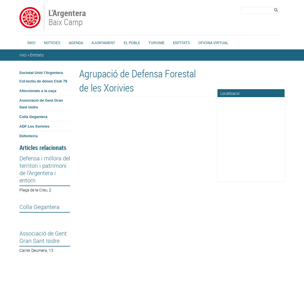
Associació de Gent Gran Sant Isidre (41, 103)
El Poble (132, 42)
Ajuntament (103, 42)
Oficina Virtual (213, 42)
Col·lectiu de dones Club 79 (43, 81)
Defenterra (28, 136)
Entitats (181, 42)
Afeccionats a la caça (38, 91)
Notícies (52, 42)
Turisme (156, 42)
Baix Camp (67, 18)
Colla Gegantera (33, 117)
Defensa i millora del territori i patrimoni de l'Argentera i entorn (44, 169)
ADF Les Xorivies (34, 126)
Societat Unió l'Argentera (41, 73)
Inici (31, 42)
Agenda (76, 42)
